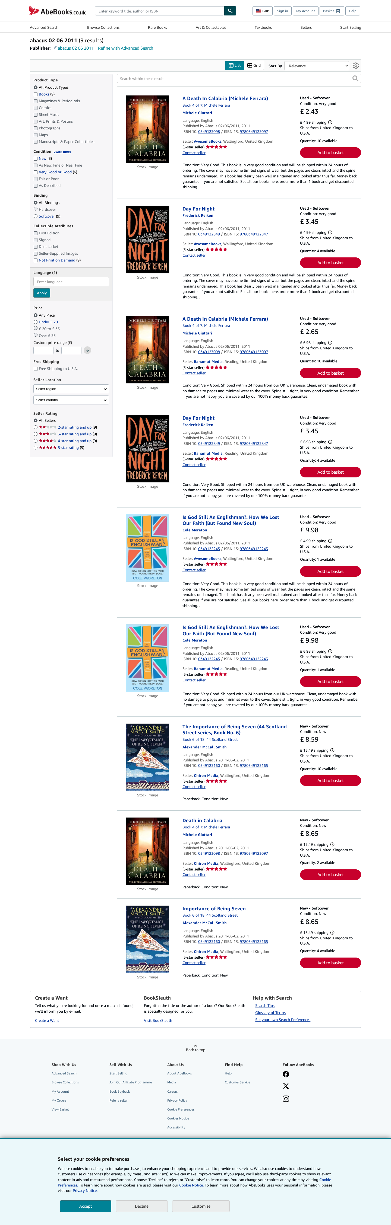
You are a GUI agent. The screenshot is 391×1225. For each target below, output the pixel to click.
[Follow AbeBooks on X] (286, 1087)
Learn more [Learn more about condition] (62, 151)
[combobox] (159, 10)
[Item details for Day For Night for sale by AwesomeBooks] (147, 239)
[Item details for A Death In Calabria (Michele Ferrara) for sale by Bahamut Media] (147, 350)
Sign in (282, 11)
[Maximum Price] (71, 350)
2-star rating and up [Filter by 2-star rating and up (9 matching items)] (68, 427)
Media (171, 1082)
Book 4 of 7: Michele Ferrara (206, 105)
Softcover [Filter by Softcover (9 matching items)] (46, 216)
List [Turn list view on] (235, 65)
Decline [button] (142, 1206)
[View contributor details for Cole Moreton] (194, 530)
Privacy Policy (177, 1100)
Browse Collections (103, 27)
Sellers (306, 27)
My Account (305, 11)
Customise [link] (200, 1206)
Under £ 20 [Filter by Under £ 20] (46, 322)
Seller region (46, 389)
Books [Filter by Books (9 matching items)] (44, 93)
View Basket (60, 1109)
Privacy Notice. (85, 1190)
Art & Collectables (211, 27)
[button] (355, 78)
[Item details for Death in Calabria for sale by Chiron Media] (147, 851)
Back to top (195, 1049)
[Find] (230, 10)
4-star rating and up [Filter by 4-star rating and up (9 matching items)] (68, 440)
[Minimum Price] (43, 350)
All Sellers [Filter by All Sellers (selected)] (48, 420)
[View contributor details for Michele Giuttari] (197, 112)
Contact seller (194, 152)
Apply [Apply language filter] (42, 293)
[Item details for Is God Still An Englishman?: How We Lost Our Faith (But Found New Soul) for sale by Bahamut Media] (147, 658)
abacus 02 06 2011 (76, 48)
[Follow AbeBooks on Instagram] (286, 1099)
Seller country (47, 400)
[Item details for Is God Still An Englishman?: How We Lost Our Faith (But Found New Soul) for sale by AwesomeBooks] (147, 548)
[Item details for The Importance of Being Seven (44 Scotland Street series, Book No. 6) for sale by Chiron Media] (147, 757)
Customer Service (237, 1082)
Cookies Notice (178, 1118)
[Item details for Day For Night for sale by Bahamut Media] (147, 449)
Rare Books (157, 27)
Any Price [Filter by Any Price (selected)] (44, 315)
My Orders (59, 1100)
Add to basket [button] (330, 152)
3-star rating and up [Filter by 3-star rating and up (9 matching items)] (68, 434)
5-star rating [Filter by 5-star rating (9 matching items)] (61, 447)
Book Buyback (119, 1091)
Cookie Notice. (191, 1185)
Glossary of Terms (270, 1012)
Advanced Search (44, 27)
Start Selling (350, 27)
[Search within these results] (239, 78)
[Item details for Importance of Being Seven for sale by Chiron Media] (147, 939)
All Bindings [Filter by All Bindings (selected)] (47, 202)
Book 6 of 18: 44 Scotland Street (210, 739)
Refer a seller (118, 1100)
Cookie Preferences (180, 1109)
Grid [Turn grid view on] (254, 65)
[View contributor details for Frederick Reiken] (197, 215)
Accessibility (176, 1127)
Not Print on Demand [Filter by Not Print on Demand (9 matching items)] (57, 260)
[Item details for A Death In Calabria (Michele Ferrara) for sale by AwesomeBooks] (147, 129)
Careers (172, 1091)
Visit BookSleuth (158, 1020)
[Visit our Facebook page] (286, 1075)
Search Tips (265, 1005)
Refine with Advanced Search (125, 48)
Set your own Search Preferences (282, 1019)
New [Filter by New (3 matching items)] (42, 158)
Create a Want (47, 1020)
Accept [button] (85, 1206)
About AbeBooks (179, 1073)
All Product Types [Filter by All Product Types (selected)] (51, 87)
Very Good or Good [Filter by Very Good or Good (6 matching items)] (55, 172)
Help (353, 11)
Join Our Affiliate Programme (130, 1082)
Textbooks (263, 27)
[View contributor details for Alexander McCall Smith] (204, 747)
